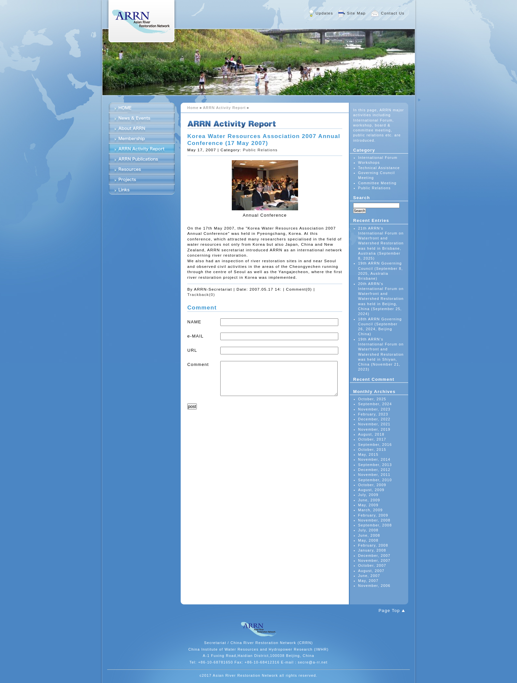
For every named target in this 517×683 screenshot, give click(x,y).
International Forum (377, 158)
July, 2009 (368, 495)
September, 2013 (375, 465)
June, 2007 (369, 576)
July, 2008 (368, 530)
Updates (324, 13)
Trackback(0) (201, 294)
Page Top (389, 610)
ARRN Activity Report (224, 108)
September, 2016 (375, 445)
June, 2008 (369, 535)
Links (142, 190)
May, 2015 (368, 454)
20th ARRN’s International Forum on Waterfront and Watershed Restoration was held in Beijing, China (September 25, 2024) (381, 299)
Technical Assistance (379, 168)
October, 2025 (372, 399)
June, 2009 (369, 500)
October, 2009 (372, 485)
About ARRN (142, 128)
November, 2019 (374, 429)
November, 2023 (374, 409)
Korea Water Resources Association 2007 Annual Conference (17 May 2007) (263, 139)
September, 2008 (375, 525)
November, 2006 (374, 586)
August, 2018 (371, 434)
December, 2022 (374, 419)
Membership (142, 138)
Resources (142, 169)
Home (192, 108)
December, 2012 (374, 470)
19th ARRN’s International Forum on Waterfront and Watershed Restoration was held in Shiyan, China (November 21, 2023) (381, 354)
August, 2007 (371, 571)
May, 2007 (368, 581)
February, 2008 (373, 545)
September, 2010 (375, 480)
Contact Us (393, 13)
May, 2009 (368, 505)
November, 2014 (374, 459)
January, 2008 (372, 550)
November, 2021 (374, 424)
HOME (142, 108)
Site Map (356, 13)
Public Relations (260, 150)
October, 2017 (372, 439)
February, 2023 (373, 414)
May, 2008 (368, 540)
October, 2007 (372, 565)
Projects (142, 179)
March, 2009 (370, 510)
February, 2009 (373, 515)
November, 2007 (374, 560)
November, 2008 (374, 520)
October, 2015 (372, 449)
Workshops (369, 162)
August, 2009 (371, 490)
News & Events (142, 118)
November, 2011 (374, 475)
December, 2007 (374, 555)
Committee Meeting (377, 183)
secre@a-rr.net (313, 662)
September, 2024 (375, 404)
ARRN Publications (142, 159)
